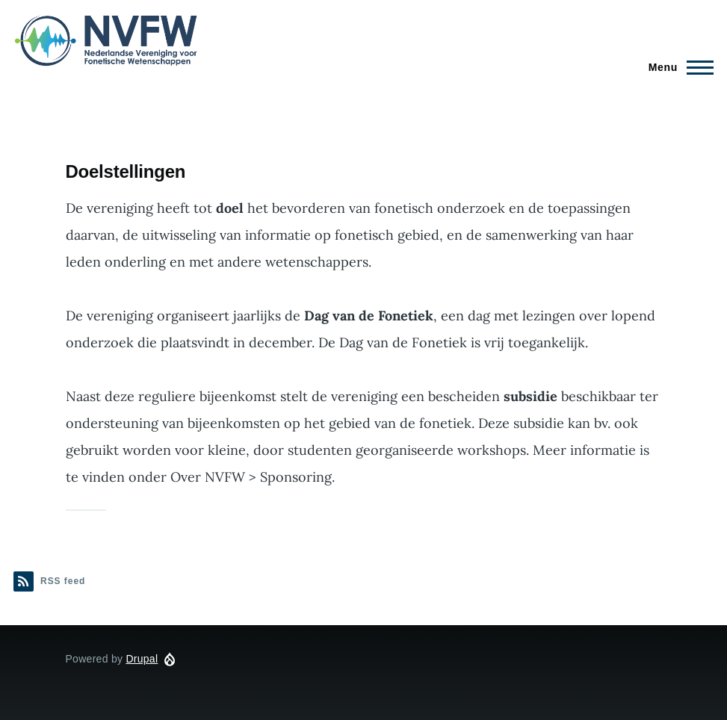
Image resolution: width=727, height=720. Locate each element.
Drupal (142, 659)
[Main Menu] (676, 67)
